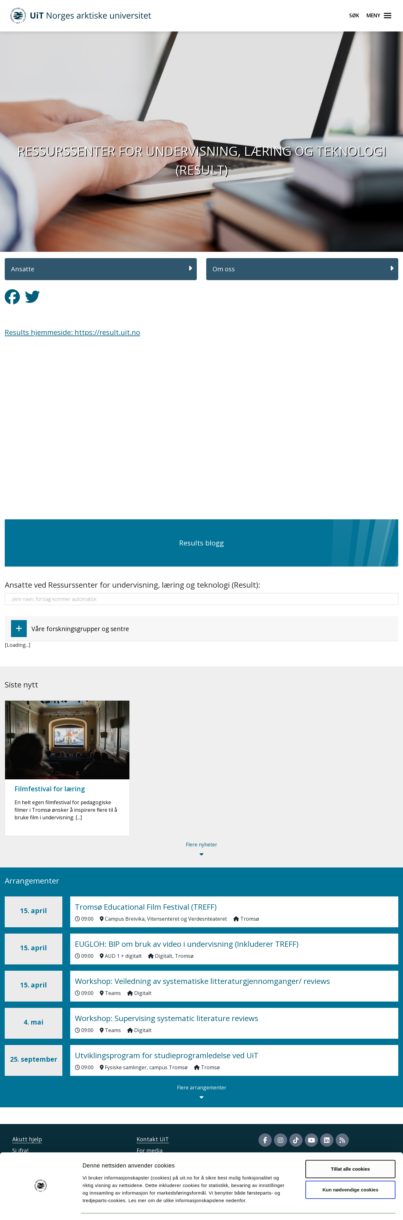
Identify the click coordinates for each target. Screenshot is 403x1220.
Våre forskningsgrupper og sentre (70, 628)
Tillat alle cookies (350, 1151)
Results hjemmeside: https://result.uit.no (72, 332)
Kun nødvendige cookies (350, 1171)
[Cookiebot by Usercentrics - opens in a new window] (40, 1207)
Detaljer (335, 1207)
